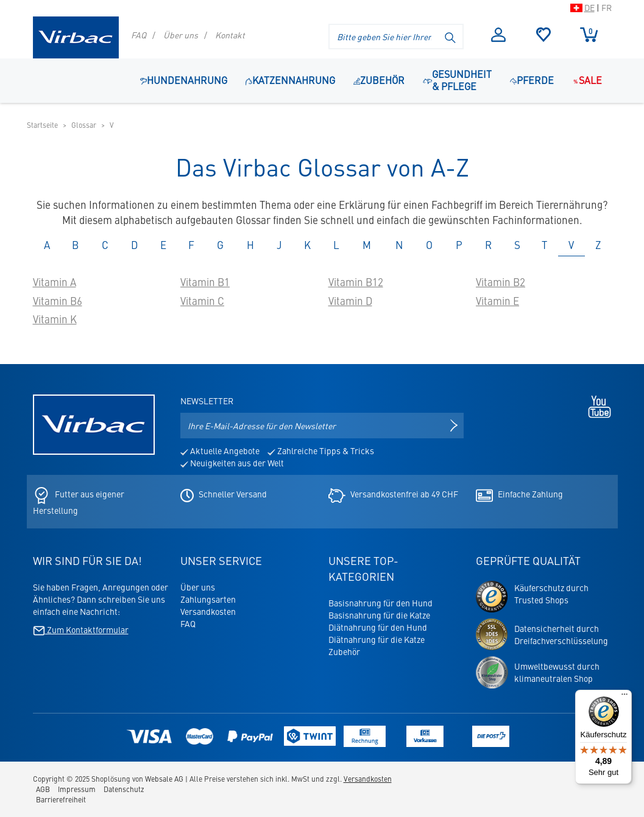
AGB (43, 789)
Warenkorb (589, 34)
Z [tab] (598, 244)
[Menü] (624, 697)
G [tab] (220, 244)
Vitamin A (54, 282)
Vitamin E (497, 300)
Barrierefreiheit (61, 799)
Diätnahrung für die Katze (376, 639)
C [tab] (105, 244)
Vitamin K (55, 319)
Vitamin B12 (355, 282)
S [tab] (517, 244)
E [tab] (163, 244)
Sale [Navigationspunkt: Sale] (587, 79)
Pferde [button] (532, 79)
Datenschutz (124, 789)
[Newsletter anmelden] (454, 425)
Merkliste (543, 34)
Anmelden (498, 34)
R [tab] (488, 244)
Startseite (42, 125)
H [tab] (250, 244)
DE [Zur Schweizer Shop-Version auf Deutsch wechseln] (589, 7)
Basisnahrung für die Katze (379, 615)
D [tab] (134, 244)
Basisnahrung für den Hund (380, 603)
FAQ (138, 35)
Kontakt (230, 35)
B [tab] (75, 244)
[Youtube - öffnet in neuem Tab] (596, 405)
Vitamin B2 (500, 282)
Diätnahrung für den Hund (377, 627)
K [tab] (307, 244)
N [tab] (399, 244)
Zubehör (344, 651)
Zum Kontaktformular (81, 629)
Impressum (77, 789)
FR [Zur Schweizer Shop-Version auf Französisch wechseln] (606, 7)
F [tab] (191, 244)
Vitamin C (202, 300)
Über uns (180, 35)
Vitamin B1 (205, 282)
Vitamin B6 (57, 300)
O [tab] (429, 244)
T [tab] (544, 244)
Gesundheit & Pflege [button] (457, 80)
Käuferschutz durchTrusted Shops (551, 593)
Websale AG (164, 779)
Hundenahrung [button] (183, 79)
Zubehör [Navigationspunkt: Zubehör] (379, 79)
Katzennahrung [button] (290, 79)
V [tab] (571, 244)
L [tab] (336, 244)
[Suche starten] (451, 36)
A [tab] (47, 244)
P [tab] (459, 244)
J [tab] (279, 244)
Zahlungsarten (208, 599)
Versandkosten (208, 611)
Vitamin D (350, 300)
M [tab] (367, 244)
